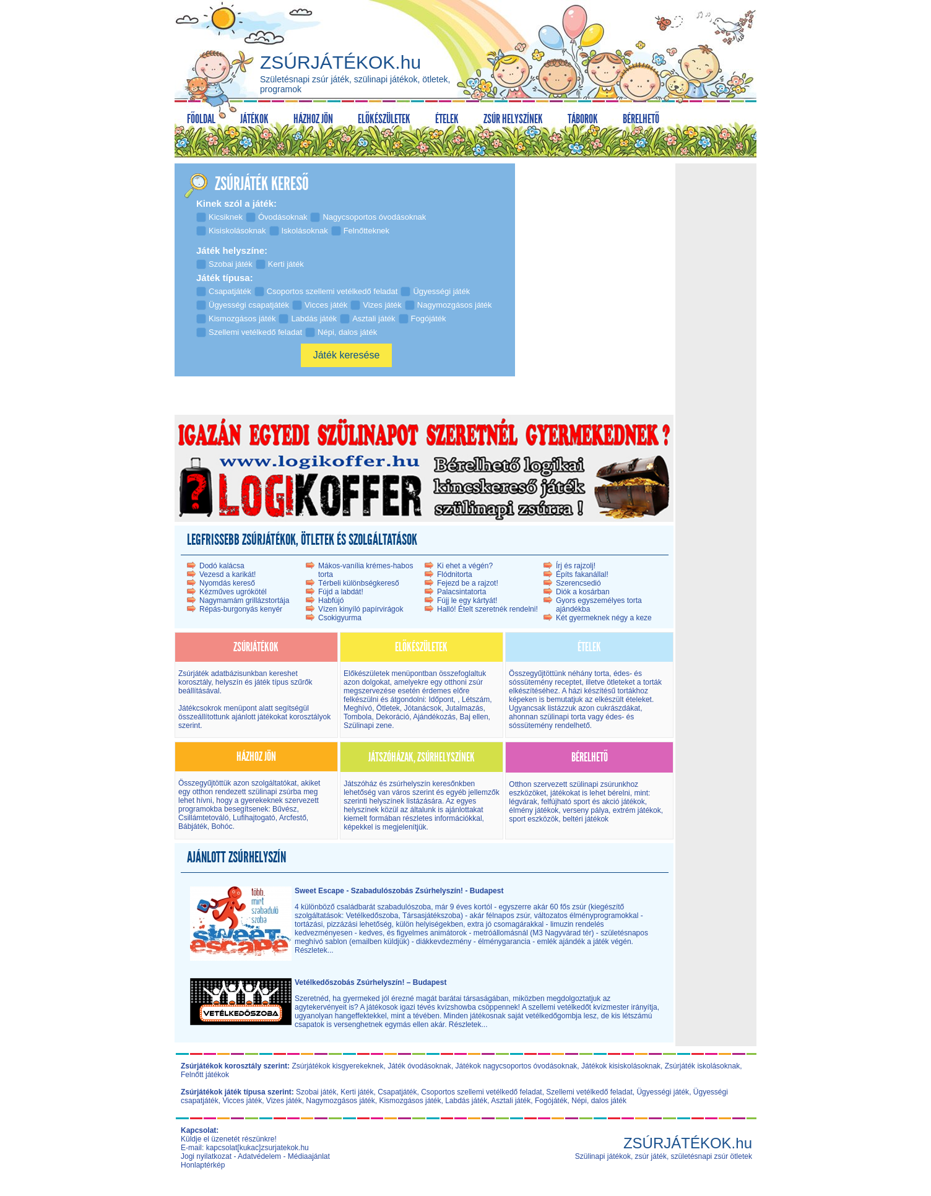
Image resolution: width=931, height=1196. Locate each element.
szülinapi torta (563, 717)
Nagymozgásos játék (340, 1100)
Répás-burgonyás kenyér (240, 609)
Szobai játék (316, 1092)
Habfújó (331, 600)
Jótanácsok (422, 708)
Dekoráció (392, 717)
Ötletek (388, 708)
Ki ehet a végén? (465, 565)
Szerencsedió (578, 583)
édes (621, 673)
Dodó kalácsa (222, 565)
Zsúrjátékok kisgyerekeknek (337, 1066)
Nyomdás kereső (227, 583)
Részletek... (314, 950)
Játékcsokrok (200, 708)
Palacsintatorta (461, 591)
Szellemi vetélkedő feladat (589, 1092)
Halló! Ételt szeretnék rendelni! (487, 609)
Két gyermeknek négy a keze (604, 617)
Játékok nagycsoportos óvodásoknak (517, 1066)
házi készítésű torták (602, 691)
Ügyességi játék (662, 1092)
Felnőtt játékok (205, 1074)
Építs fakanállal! (582, 574)
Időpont (440, 699)
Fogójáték (551, 1100)
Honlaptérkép (203, 1165)
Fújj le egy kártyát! (467, 600)
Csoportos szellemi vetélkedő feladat (481, 1092)
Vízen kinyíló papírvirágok (360, 609)
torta (601, 673)
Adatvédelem (259, 1156)
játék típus (271, 682)
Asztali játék (510, 1100)
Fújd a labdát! (340, 591)
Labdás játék (466, 1100)
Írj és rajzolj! (575, 565)
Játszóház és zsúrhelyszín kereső (399, 783)
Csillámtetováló (203, 817)
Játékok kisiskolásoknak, (621, 1066)
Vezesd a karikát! (227, 574)
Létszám (476, 699)
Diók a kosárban (583, 591)
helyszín (230, 682)
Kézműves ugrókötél (233, 591)
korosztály (194, 682)
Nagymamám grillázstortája (244, 600)
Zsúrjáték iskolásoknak (702, 1066)
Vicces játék (242, 1100)
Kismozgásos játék (410, 1100)
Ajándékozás (434, 717)
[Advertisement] (715, 352)
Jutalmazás (464, 708)
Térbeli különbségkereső (358, 583)
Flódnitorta (454, 574)
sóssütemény (531, 682)
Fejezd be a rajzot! (467, 583)
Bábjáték (192, 826)
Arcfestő (292, 817)
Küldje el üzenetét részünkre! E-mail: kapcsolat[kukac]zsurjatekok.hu (245, 1143)
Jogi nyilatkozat (206, 1156)
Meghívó (358, 708)
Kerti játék (356, 1092)
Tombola (357, 717)
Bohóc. (222, 826)
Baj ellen (474, 717)
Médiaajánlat (309, 1156)
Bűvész (284, 809)
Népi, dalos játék (598, 1100)
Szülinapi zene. (369, 725)
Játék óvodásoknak (419, 1066)
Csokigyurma (340, 617)
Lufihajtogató (254, 817)
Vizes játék (284, 1100)
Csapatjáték (397, 1092)
